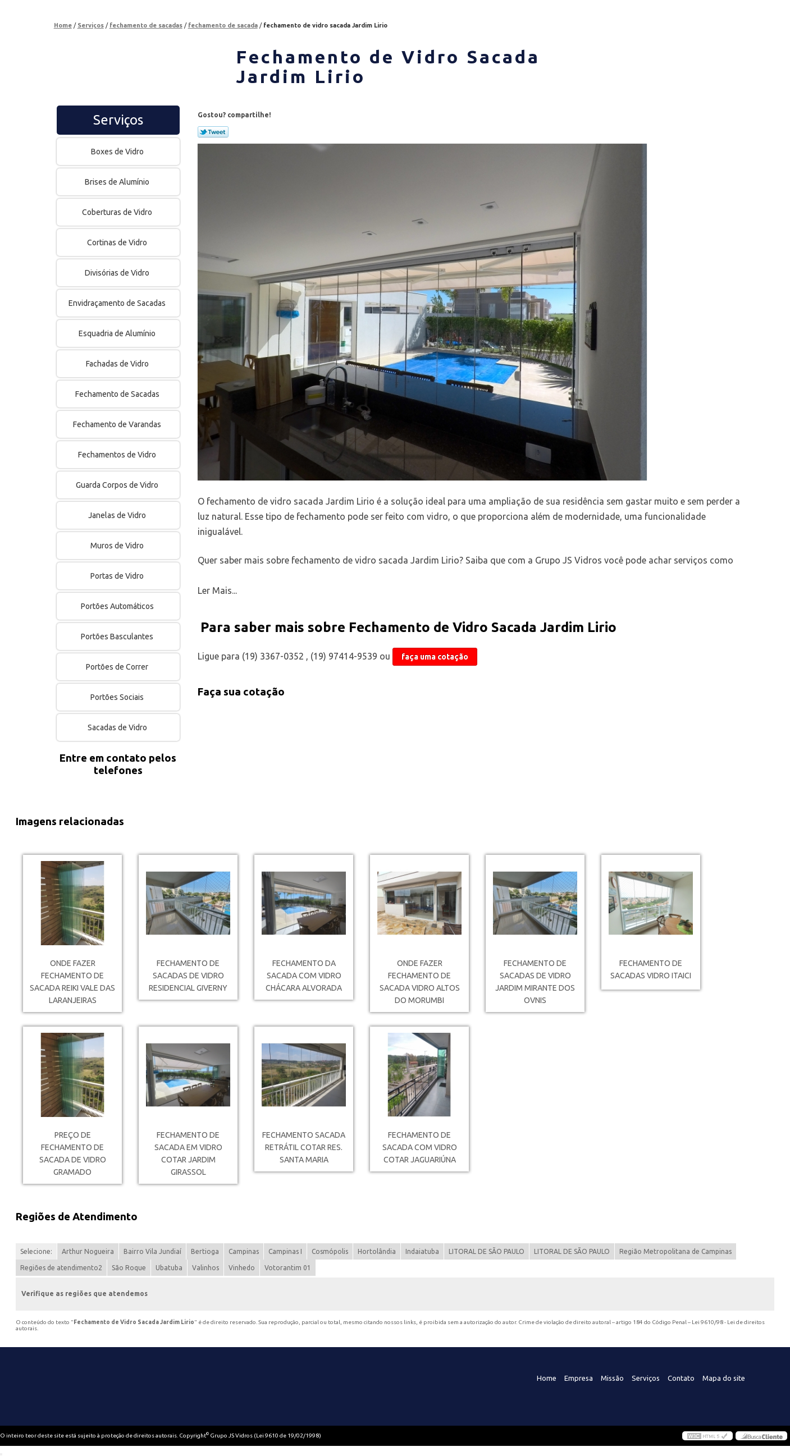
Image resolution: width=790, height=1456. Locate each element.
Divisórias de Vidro (118, 272)
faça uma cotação (434, 656)
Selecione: (36, 1251)
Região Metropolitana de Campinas (675, 1251)
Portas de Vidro (117, 575)
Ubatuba (169, 1267)
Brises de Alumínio (118, 181)
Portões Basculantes (118, 636)
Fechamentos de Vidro (118, 454)
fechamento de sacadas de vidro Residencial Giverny (188, 975)
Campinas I (285, 1251)
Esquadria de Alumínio (118, 333)
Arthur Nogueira (88, 1251)
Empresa (578, 1378)
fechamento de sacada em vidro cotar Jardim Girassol (188, 1153)
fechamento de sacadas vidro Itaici (650, 969)
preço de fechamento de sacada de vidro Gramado (72, 1153)
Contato (681, 1378)
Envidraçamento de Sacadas (118, 303)
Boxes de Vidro (118, 151)
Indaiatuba (422, 1251)
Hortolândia (377, 1251)
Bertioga (205, 1251)
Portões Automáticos (118, 606)
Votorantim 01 (287, 1267)
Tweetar (213, 132)
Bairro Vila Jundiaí (152, 1251)
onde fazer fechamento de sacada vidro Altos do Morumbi (420, 982)
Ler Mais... (217, 590)
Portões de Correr (118, 666)
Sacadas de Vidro (118, 727)
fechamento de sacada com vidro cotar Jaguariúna (419, 1147)
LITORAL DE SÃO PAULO (486, 1251)
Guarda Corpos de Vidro (118, 484)
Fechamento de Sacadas (118, 394)
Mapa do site (723, 1378)
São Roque (129, 1267)
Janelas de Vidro (118, 515)
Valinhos (205, 1267)
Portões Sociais (117, 697)
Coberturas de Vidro (118, 212)
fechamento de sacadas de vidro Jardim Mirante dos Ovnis (535, 982)
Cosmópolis (330, 1251)
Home (546, 1378)
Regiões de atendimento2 (61, 1267)
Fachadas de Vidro (118, 363)
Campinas (244, 1251)
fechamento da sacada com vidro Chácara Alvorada (304, 975)
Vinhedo (242, 1267)
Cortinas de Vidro (118, 242)
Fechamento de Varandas (118, 424)
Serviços (118, 119)
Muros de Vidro (117, 545)
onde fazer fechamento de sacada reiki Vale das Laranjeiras (72, 982)
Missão (612, 1378)
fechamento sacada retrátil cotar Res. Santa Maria (303, 1147)
